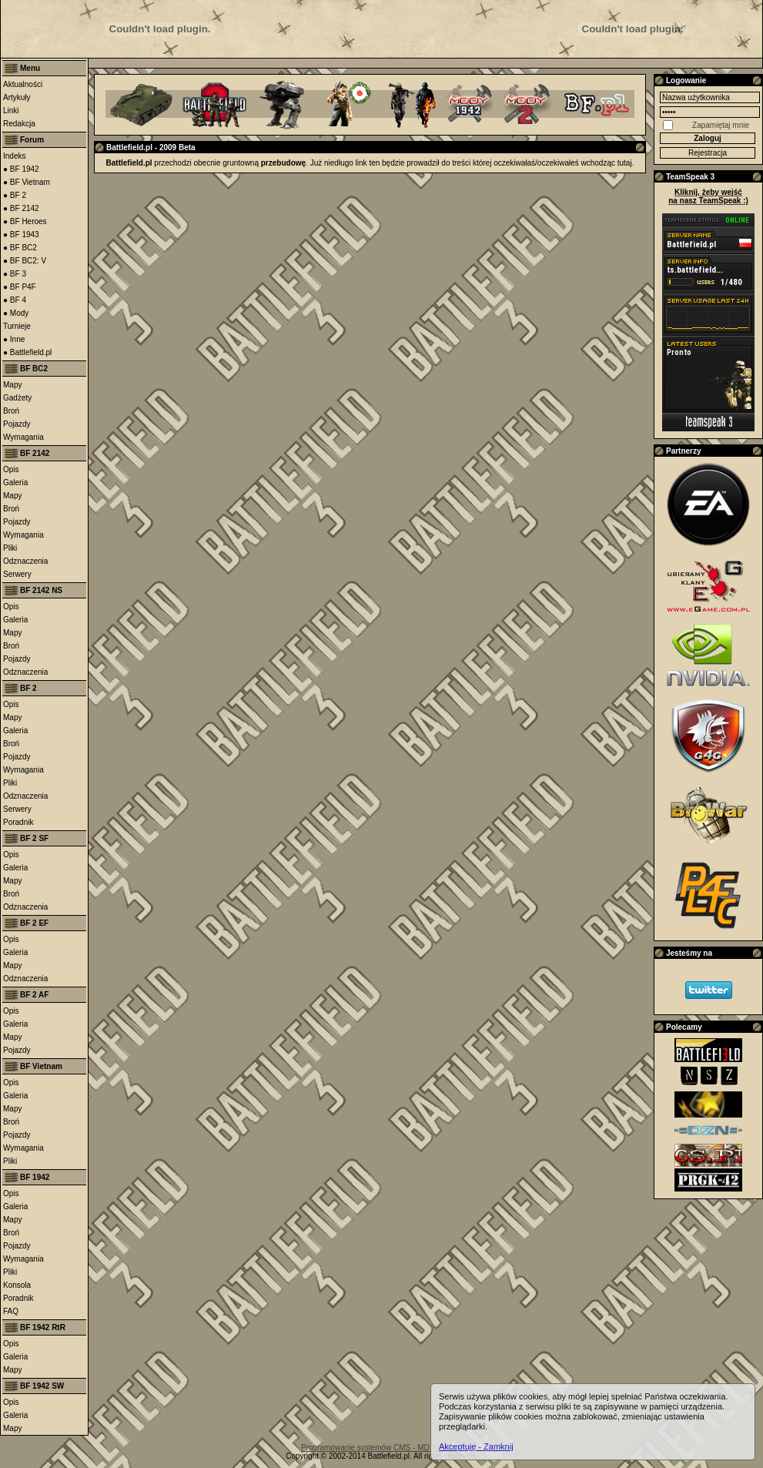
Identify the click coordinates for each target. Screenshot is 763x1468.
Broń (11, 411)
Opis (11, 469)
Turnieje (17, 326)
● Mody (15, 313)
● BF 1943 (21, 234)
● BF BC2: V (24, 260)
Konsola (17, 1285)
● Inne (14, 339)
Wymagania (23, 437)
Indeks (14, 156)
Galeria (15, 482)
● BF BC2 (20, 247)
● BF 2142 (21, 208)
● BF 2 (14, 195)
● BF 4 (14, 300)
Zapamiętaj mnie (720, 125)
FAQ (10, 1311)
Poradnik (18, 822)
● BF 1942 (21, 169)
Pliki (10, 548)
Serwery (17, 574)
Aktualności (22, 84)
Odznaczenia (25, 561)
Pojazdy (17, 424)
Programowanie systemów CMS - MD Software (381, 1447)
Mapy (12, 384)
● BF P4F (19, 287)
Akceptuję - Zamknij (476, 1446)
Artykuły (17, 97)
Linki (11, 110)
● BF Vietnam (26, 182)
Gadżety (17, 398)
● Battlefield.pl (27, 352)
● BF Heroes (25, 221)
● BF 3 (14, 274)
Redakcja (19, 123)
